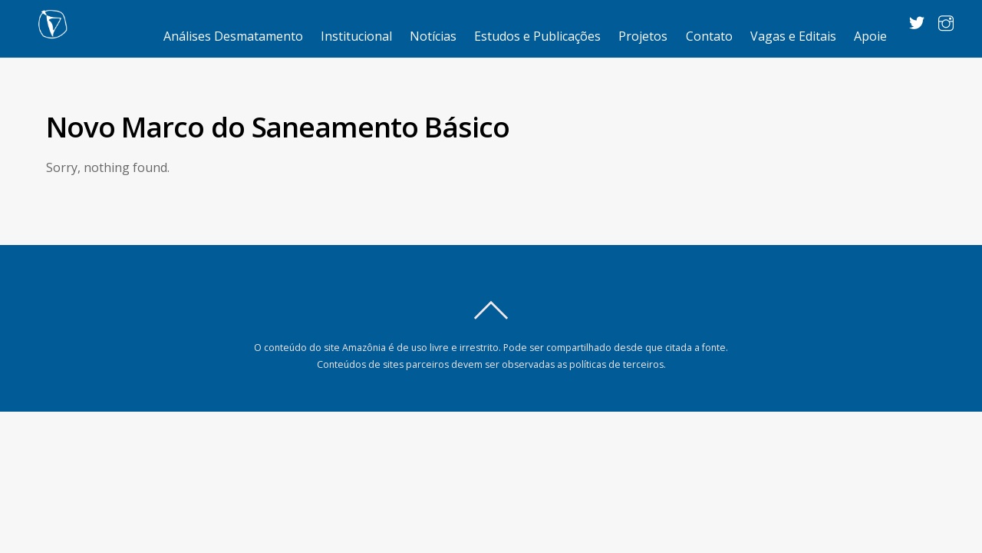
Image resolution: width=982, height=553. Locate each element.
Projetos (642, 36)
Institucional (356, 36)
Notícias (433, 36)
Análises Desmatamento (233, 36)
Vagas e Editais (793, 36)
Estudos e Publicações (537, 36)
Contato (709, 36)
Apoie (870, 36)
